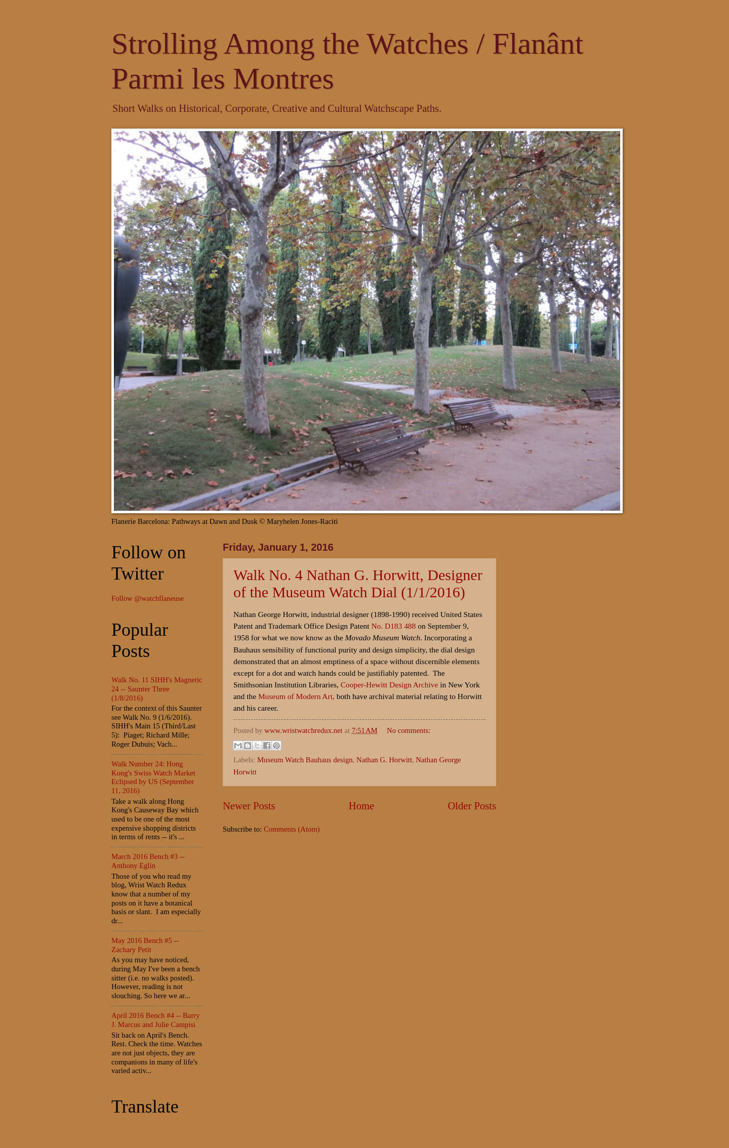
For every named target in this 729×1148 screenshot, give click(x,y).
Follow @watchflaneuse (147, 598)
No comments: (408, 730)
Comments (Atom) (292, 829)
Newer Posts (249, 805)
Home (361, 805)
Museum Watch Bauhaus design (305, 760)
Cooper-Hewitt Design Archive (389, 684)
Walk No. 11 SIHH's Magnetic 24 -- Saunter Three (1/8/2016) (156, 689)
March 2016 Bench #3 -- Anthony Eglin (148, 861)
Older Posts (472, 805)
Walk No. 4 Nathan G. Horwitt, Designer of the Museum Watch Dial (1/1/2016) (357, 583)
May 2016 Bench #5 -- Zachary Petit (145, 945)
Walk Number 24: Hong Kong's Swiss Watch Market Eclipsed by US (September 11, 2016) (153, 777)
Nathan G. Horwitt (384, 760)
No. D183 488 (393, 626)
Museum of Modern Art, (296, 696)
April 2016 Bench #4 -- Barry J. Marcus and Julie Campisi (155, 1020)
